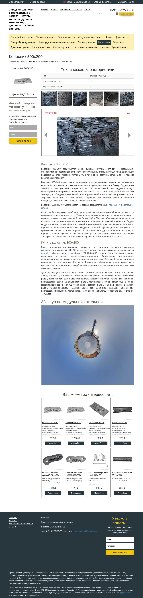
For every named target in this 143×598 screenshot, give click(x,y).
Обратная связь (38, 2)
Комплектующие (62, 47)
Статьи (87, 9)
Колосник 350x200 (73, 423)
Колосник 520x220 (96, 423)
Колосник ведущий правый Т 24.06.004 (50, 473)
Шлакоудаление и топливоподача (56, 42)
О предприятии (16, 2)
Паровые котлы (66, 37)
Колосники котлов (46, 61)
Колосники (104, 42)
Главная (44, 9)
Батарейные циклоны (23, 42)
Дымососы (118, 42)
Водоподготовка (41, 47)
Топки (109, 37)
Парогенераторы (45, 37)
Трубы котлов (119, 47)
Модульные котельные (90, 37)
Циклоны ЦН (122, 37)
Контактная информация (71, 9)
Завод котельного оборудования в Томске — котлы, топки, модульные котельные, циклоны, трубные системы (21, 19)
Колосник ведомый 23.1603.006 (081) (74, 473)
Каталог (54, 9)
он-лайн (45, 253)
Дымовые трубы (20, 47)
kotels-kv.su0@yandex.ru (85, 531)
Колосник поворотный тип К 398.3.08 (98, 473)
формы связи (125, 593)
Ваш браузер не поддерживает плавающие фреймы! (87, 345)
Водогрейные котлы (22, 37)
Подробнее (53, 443)
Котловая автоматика (86, 47)
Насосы (105, 47)
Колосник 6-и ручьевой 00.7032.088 (122, 473)
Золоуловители (86, 42)
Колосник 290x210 (50, 423)
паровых (113, 205)
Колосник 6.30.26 (119, 423)
